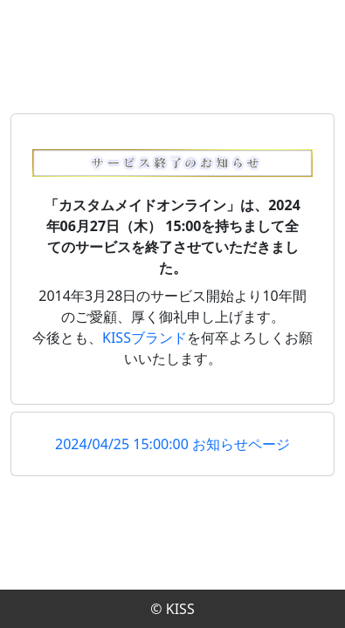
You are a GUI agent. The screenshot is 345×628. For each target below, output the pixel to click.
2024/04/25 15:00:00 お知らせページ (172, 444)
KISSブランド (144, 337)
